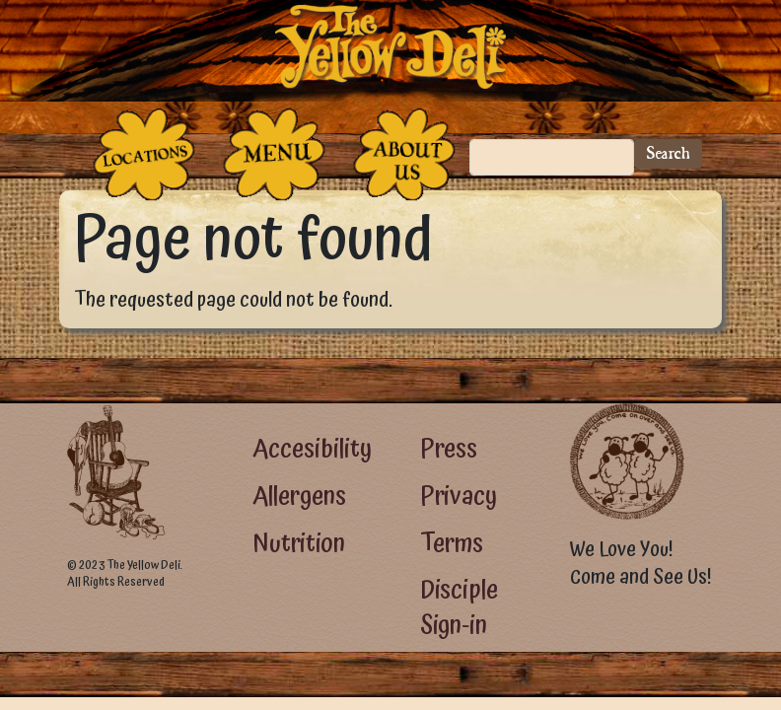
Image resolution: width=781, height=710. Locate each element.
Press (448, 449)
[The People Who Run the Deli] (404, 154)
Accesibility (312, 449)
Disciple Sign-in (459, 608)
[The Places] (144, 154)
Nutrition (298, 544)
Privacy (458, 496)
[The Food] (274, 154)
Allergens (299, 496)
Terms (451, 544)
